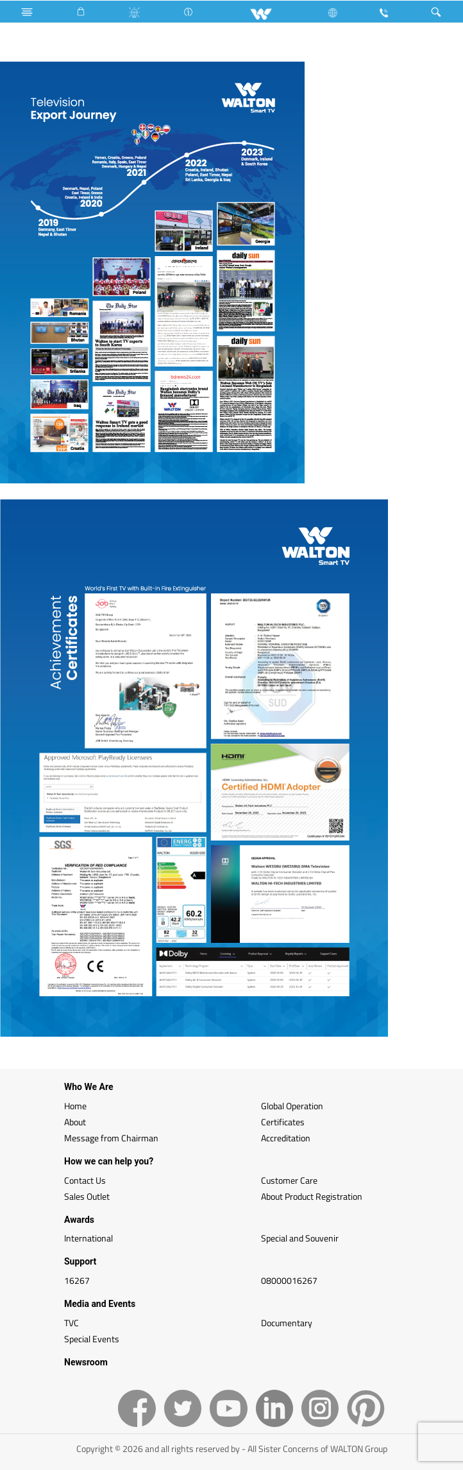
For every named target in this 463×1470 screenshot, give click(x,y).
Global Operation (292, 1105)
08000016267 (289, 1280)
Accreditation (285, 1138)
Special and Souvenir (300, 1238)
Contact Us (85, 1180)
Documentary (286, 1322)
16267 (77, 1280)
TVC (71, 1322)
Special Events (91, 1338)
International (88, 1238)
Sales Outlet (87, 1196)
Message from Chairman (111, 1138)
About (75, 1121)
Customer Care (289, 1180)
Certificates (283, 1121)
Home (75, 1105)
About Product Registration (311, 1196)
